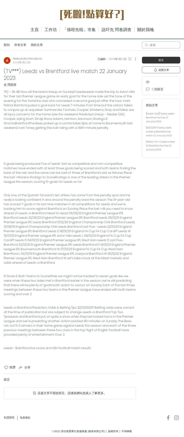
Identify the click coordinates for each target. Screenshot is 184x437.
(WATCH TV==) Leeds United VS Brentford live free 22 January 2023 (160, 145)
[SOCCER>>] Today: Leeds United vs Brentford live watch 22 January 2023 (159, 131)
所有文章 (20, 45)
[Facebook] (168, 418)
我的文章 (37, 45)
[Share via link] (24, 367)
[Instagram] (176, 418)
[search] (161, 45)
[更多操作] (133, 59)
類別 (7, 45)
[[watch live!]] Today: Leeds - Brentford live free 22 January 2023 (160, 117)
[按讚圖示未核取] (6, 367)
